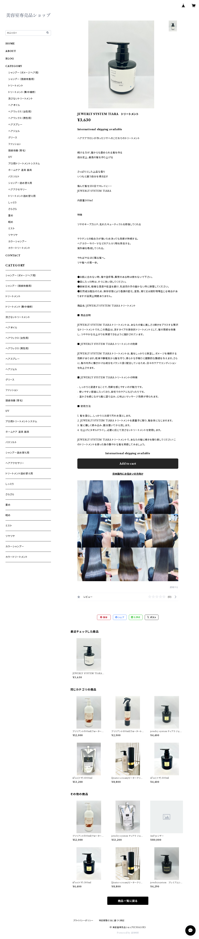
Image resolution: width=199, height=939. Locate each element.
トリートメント (15, 85)
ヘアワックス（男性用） (20, 118)
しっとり (12, 202)
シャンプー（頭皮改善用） (21, 79)
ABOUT (10, 51)
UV (10, 157)
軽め (10, 222)
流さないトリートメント (20, 98)
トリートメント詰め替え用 (22, 196)
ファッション (14, 144)
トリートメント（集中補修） (22, 92)
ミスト (11, 228)
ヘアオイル (14, 105)
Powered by (128, 932)
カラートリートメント (19, 247)
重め (10, 215)
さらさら (12, 209)
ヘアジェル (14, 131)
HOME (10, 43)
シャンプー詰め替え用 (20, 183)
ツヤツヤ (13, 235)
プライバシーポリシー (83, 920)
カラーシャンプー (17, 241)
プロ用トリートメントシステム (24, 163)
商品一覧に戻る (128, 901)
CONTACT (13, 255)
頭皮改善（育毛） (17, 150)
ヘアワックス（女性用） (20, 111)
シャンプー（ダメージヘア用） (23, 72)
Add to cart (127, 463)
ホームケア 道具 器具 (20, 170)
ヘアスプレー (15, 124)
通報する (174, 587)
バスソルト (14, 176)
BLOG (9, 58)
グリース (12, 137)
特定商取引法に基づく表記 (112, 920)
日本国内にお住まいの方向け (127, 473)
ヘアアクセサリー (17, 189)
